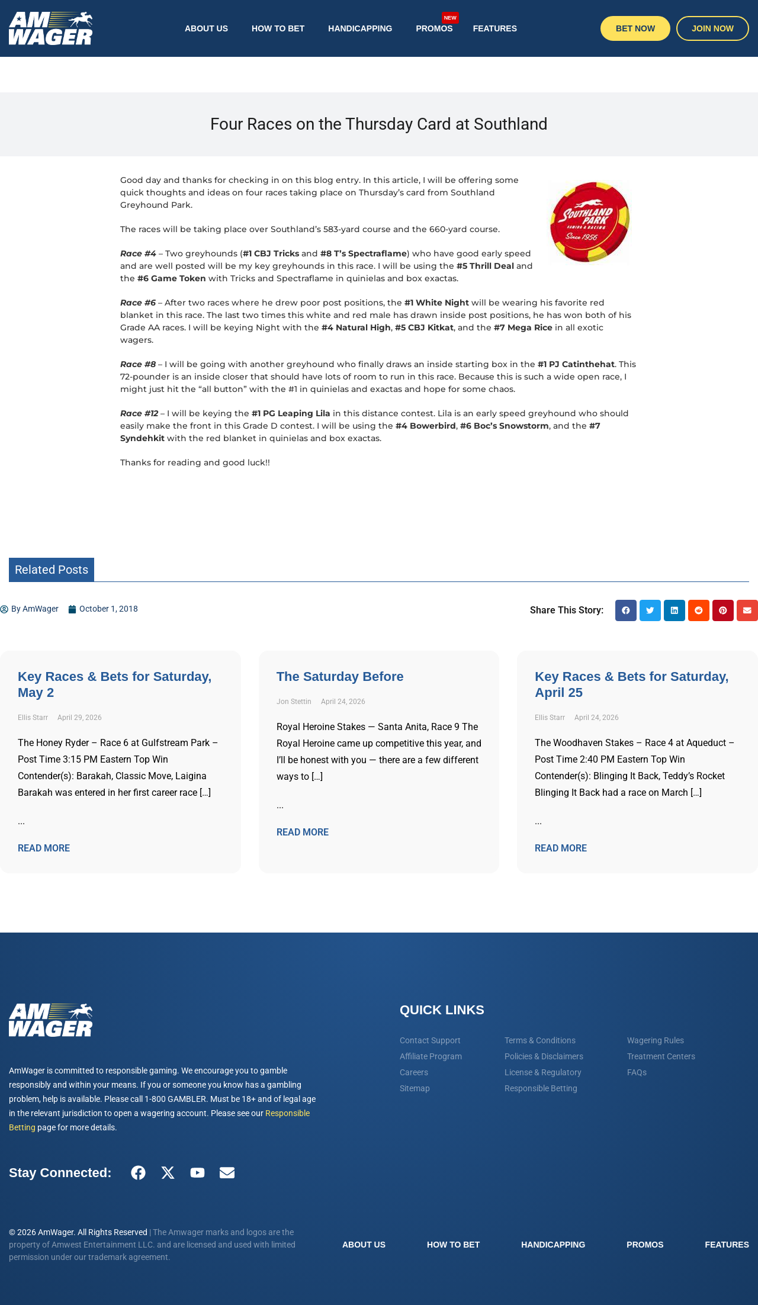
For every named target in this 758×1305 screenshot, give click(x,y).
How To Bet (278, 28)
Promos (437, 22)
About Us (206, 28)
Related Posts (51, 569)
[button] (626, 610)
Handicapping (360, 28)
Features (495, 28)
